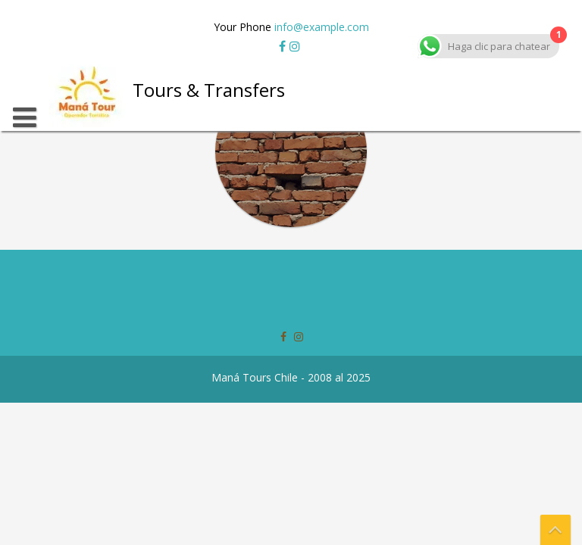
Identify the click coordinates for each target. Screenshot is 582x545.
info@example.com (321, 27)
